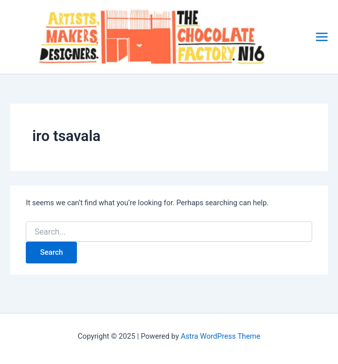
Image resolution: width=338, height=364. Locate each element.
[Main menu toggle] (321, 37)
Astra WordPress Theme (220, 336)
